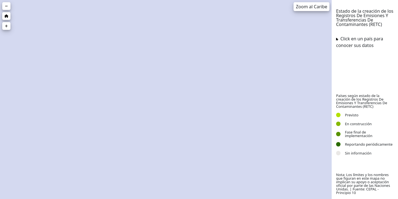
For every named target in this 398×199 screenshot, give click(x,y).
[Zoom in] (6, 26)
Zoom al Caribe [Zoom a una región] (311, 7)
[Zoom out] (6, 6)
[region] (166, 99)
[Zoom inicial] (6, 16)
